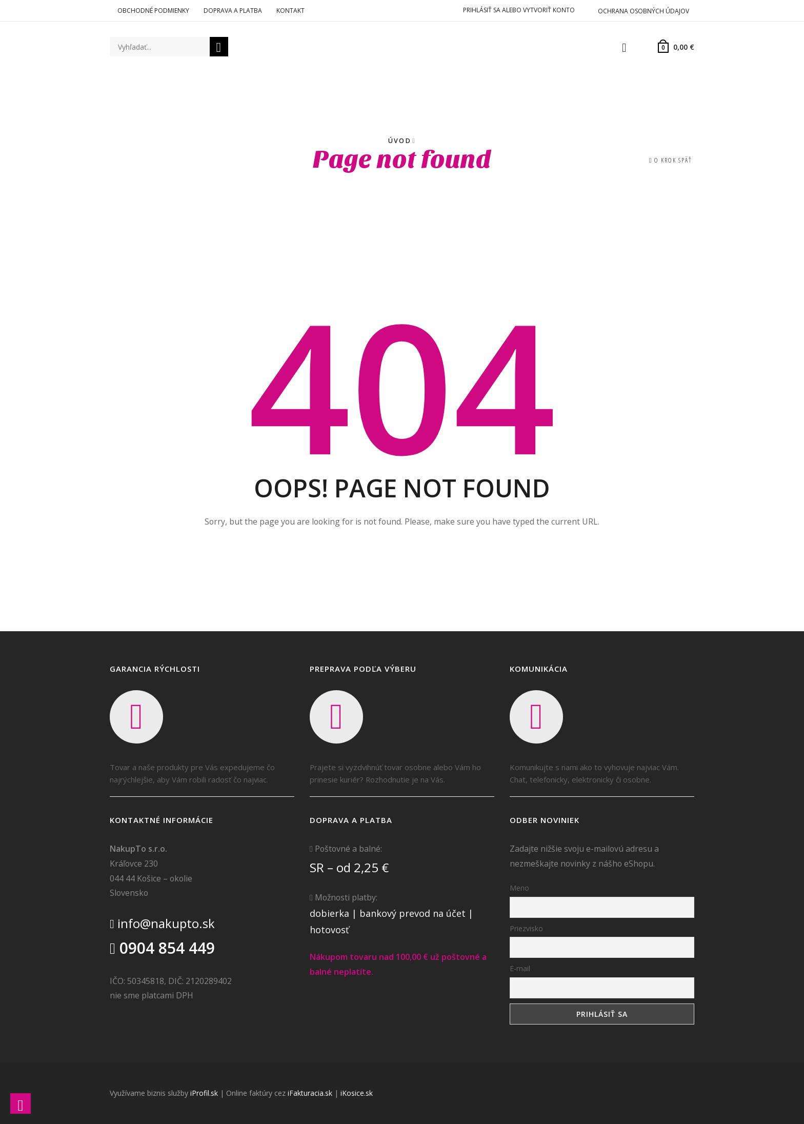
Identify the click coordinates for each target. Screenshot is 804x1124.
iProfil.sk (204, 1093)
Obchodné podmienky (153, 10)
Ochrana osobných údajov (643, 11)
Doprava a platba (233, 10)
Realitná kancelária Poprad (151, 1022)
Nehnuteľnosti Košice (137, 1022)
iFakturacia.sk (310, 1093)
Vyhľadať (219, 48)
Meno (519, 888)
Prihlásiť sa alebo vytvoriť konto (519, 10)
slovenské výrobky (184, 1022)
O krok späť (673, 160)
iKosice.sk (356, 1093)
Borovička (127, 1022)
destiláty (175, 1022)
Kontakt (290, 10)
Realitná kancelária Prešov (166, 1022)
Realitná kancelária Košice (116, 1022)
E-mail (520, 968)
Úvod (399, 140)
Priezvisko (526, 928)
